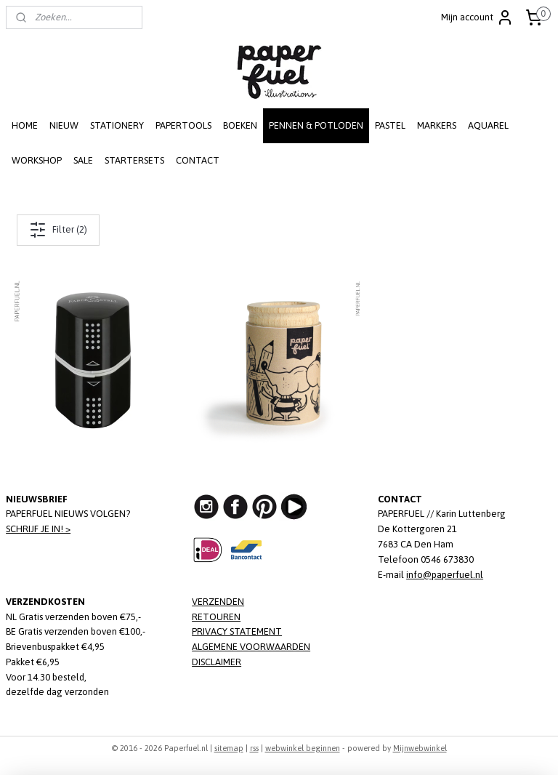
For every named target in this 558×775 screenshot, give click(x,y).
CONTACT (197, 160)
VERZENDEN (218, 601)
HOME (25, 125)
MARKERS (436, 125)
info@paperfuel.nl (444, 574)
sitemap (228, 748)
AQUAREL (488, 125)
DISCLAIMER (216, 661)
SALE (83, 160)
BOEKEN (240, 125)
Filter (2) (58, 229)
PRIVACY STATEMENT (237, 631)
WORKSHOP (37, 160)
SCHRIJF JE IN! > (38, 528)
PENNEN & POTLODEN (316, 125)
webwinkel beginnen (302, 748)
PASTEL (390, 125)
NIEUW (63, 125)
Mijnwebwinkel (420, 748)
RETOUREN (216, 616)
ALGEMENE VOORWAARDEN (251, 646)
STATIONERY (117, 125)
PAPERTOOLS (183, 125)
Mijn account (477, 17)
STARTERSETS (134, 160)
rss (254, 748)
